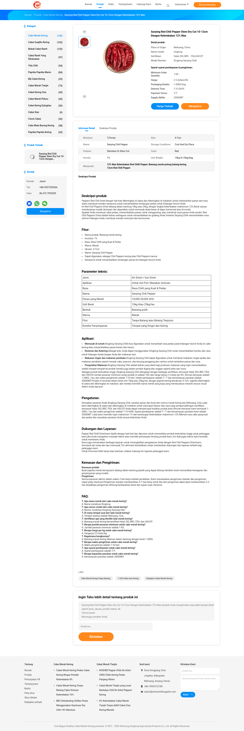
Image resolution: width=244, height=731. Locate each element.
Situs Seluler (31, 697)
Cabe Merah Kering (45, 35)
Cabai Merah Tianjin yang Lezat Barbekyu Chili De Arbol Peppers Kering (115, 690)
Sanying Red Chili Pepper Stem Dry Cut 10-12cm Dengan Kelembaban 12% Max (51, 156)
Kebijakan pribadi (33, 702)
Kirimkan (96, 637)
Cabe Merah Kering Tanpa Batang (95, 578)
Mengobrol (45, 211)
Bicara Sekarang (207, 4)
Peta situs (30, 693)
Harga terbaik (165, 106)
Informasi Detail (87, 128)
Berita (28, 688)
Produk (28, 675)
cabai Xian (45, 112)
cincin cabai (45, 119)
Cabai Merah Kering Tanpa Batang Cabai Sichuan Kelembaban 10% (69, 690)
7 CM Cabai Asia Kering (128, 578)
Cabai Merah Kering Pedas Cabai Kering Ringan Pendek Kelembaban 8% (73, 675)
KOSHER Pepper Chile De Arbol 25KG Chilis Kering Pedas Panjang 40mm (115, 675)
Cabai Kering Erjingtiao (45, 105)
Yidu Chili (45, 65)
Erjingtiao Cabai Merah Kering (159, 578)
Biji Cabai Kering (45, 79)
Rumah (28, 670)
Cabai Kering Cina (45, 92)
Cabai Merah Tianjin (45, 85)
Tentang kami (31, 684)
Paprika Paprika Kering (45, 132)
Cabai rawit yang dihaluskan (45, 57)
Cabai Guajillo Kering (45, 42)
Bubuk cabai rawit (45, 49)
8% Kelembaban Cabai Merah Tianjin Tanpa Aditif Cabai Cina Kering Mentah (115, 705)
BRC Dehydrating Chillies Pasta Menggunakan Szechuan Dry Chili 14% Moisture (72, 705)
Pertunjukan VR (32, 679)
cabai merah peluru (45, 99)
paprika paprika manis (45, 72)
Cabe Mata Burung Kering (45, 125)
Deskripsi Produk (108, 128)
